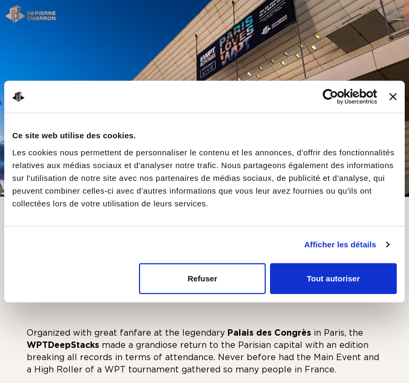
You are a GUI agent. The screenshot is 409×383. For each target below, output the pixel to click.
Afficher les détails (340, 244)
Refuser (202, 277)
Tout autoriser (333, 277)
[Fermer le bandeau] (393, 97)
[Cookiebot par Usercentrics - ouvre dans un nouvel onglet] (330, 97)
